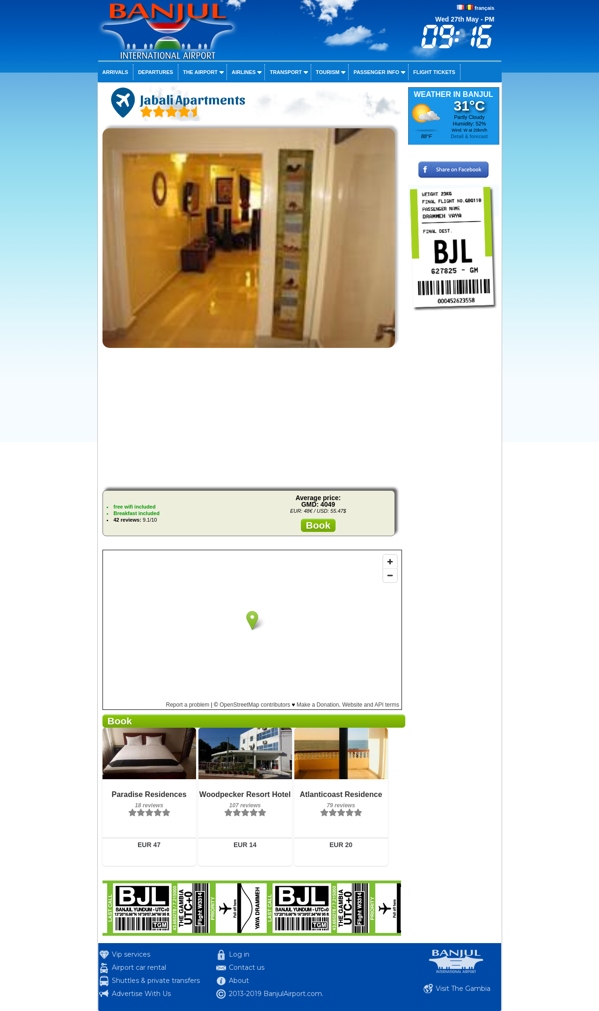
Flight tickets (434, 72)
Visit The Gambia (463, 988)
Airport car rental (139, 967)
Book (318, 525)
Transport (285, 72)
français (484, 8)
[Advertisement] (251, 417)
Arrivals (115, 72)
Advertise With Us (141, 993)
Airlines (244, 72)
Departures (155, 72)
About (239, 980)
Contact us (246, 967)
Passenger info (376, 72)
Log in (239, 954)
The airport (200, 72)
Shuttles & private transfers (156, 980)
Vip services (131, 954)
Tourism (328, 72)
